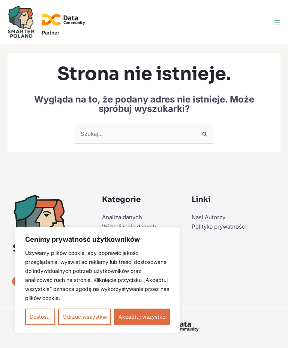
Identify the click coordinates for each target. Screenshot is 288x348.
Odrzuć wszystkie (85, 316)
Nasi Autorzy (208, 217)
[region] (97, 280)
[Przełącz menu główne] (276, 22)
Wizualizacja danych (129, 226)
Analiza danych (122, 217)
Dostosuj (40, 316)
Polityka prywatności (219, 226)
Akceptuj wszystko (141, 316)
